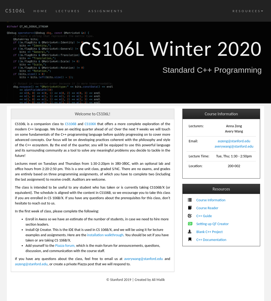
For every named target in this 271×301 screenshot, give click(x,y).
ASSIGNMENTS (105, 11)
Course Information (210, 200)
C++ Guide (204, 216)
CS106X (90, 124)
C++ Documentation (211, 240)
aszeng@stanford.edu (234, 141)
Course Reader (207, 208)
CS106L (15, 10)
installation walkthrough (105, 235)
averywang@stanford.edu (234, 146)
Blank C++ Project (209, 232)
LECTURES (68, 11)
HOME (41, 11)
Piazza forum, (65, 245)
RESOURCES (248, 11)
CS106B (70, 124)
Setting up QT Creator (212, 224)
